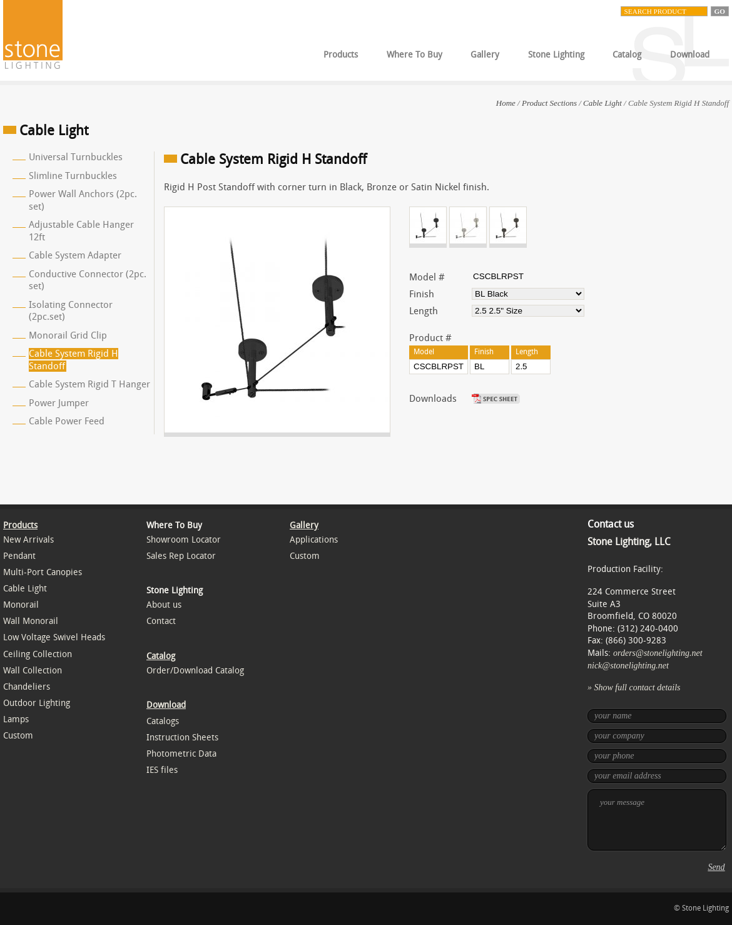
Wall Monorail (30, 621)
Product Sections (549, 103)
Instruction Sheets (182, 737)
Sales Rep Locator (181, 556)
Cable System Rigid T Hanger (89, 384)
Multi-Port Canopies (42, 572)
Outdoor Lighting (36, 703)
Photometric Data (181, 754)
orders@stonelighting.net (658, 653)
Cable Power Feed (66, 421)
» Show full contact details (634, 687)
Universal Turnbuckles (76, 157)
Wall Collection (32, 670)
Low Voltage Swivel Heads (54, 637)
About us (163, 605)
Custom (18, 735)
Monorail (21, 605)
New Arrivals (28, 539)
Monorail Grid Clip (68, 335)
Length (423, 311)
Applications (314, 539)
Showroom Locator (183, 539)
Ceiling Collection (37, 654)
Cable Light (602, 103)
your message (656, 820)
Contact (161, 621)
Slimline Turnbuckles (73, 175)
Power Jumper (59, 403)
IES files (162, 770)
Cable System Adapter (75, 255)
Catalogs (162, 721)
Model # (427, 277)
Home (506, 103)
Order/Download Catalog (195, 670)
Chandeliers (26, 687)
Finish (421, 294)
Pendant (19, 556)
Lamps (16, 719)
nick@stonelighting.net (628, 665)
